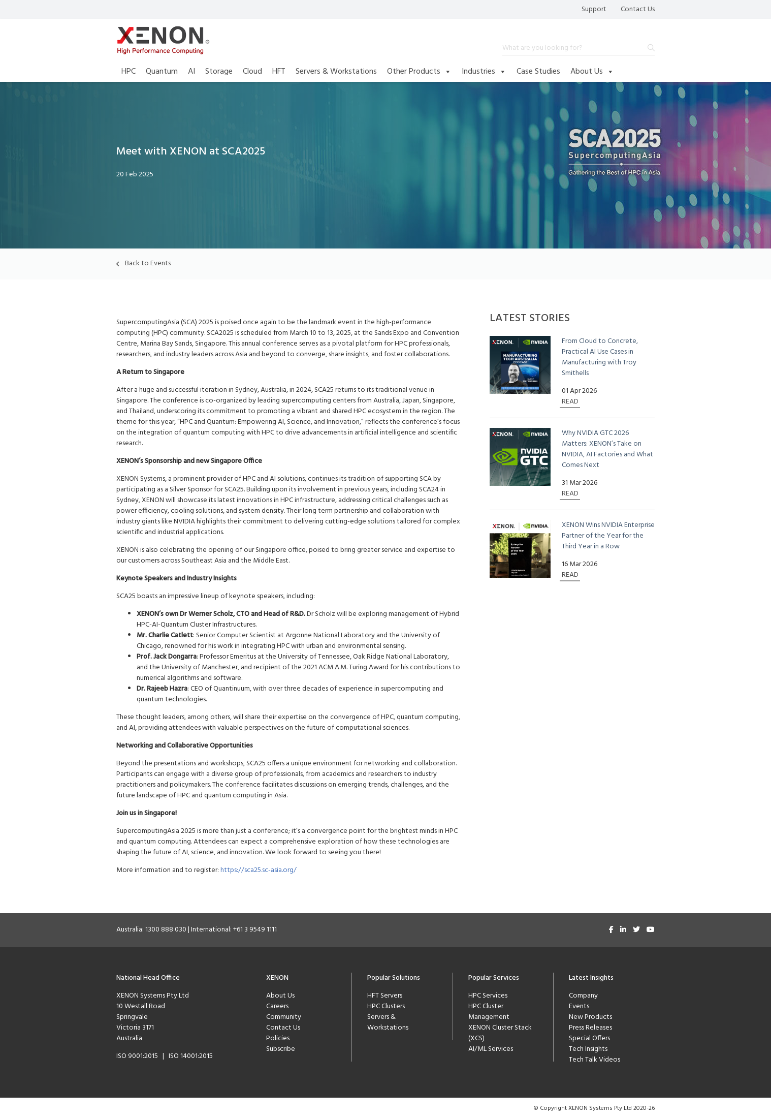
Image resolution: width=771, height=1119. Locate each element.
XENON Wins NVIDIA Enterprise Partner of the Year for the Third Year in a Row (608, 536)
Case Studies (538, 71)
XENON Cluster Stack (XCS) (500, 1033)
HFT (278, 71)
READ (570, 401)
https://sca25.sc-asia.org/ (258, 870)
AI (191, 71)
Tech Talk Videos (594, 1060)
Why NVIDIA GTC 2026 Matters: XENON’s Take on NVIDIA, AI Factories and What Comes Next (607, 449)
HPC (128, 71)
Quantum (162, 71)
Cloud (252, 71)
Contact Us (638, 9)
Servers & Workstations (336, 71)
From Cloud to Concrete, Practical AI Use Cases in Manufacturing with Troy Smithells (600, 357)
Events (579, 1006)
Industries (484, 71)
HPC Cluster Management (488, 1012)
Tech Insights (588, 1049)
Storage (219, 71)
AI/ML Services (490, 1049)
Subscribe (280, 1049)
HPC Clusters (386, 1006)
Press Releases (590, 1028)
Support (594, 9)
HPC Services (487, 996)
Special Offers (589, 1038)
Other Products (419, 71)
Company (583, 996)
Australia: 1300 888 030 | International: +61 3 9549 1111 (196, 930)
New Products (590, 1017)
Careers (277, 1006)
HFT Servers (384, 996)
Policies (278, 1038)
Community (283, 1017)
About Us (592, 71)
